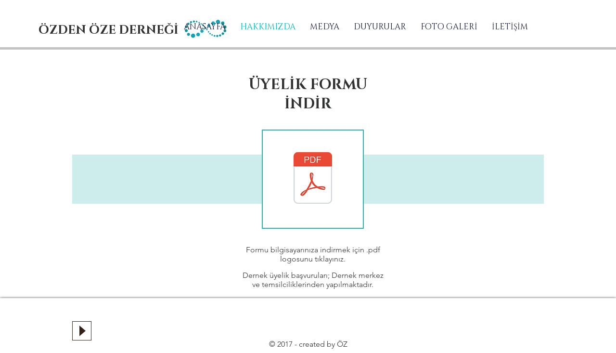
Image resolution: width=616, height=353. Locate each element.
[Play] (82, 331)
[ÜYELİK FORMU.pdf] (312, 179)
